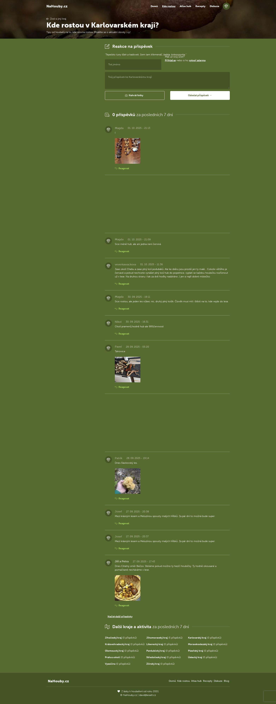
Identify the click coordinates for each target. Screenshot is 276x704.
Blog (226, 680)
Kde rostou (168, 6)
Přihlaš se (170, 60)
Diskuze (214, 6)
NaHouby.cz (57, 6)
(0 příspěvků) (121, 637)
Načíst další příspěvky (120, 616)
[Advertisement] (72, 96)
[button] (135, 95)
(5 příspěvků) (164, 637)
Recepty (200, 6)
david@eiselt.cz (147, 695)
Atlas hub (185, 6)
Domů (154, 6)
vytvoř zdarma (197, 60)
